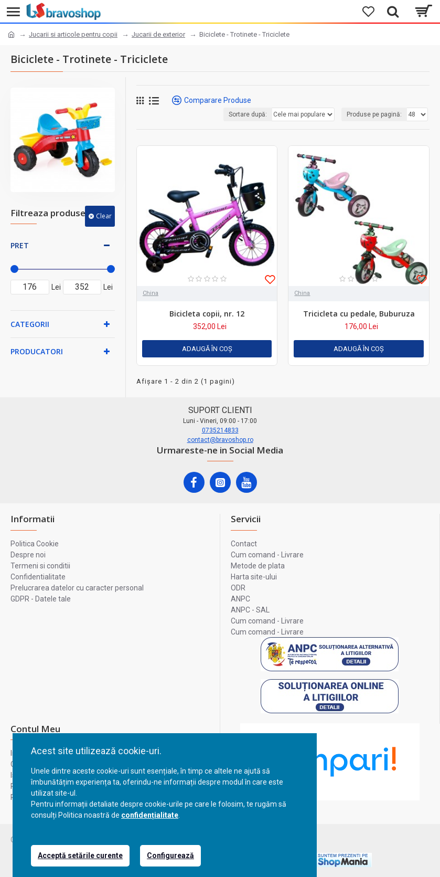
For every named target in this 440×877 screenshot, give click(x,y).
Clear (104, 216)
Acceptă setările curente (80, 855)
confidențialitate (149, 815)
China (150, 293)
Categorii (29, 324)
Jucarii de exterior (158, 34)
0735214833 (220, 430)
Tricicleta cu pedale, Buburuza (359, 314)
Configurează (170, 855)
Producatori (36, 351)
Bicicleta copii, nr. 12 (206, 314)
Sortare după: (248, 114)
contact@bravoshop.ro (220, 439)
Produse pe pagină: (374, 114)
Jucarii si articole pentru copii (73, 34)
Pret (19, 245)
